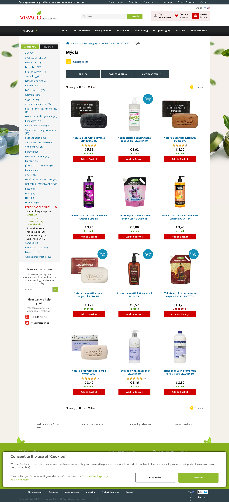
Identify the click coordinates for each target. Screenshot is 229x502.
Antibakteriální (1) (36, 224)
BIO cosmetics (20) (35, 90)
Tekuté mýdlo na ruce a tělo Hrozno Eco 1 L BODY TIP (134, 217)
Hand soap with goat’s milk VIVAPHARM (134, 372)
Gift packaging (161, 30)
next (199, 87)
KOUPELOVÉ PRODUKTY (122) (41, 207)
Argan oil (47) (32, 99)
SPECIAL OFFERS (81, 30)
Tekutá (83, 74)
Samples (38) (31, 242)
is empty (204, 15)
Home (101, 2)
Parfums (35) (31, 85)
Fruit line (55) (31, 160)
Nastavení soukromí (89, 499)
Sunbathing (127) (33, 76)
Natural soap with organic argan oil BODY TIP (89, 295)
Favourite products (184, 15)
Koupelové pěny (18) (36, 235)
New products (103, 30)
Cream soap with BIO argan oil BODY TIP (134, 295)
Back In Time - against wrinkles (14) (41, 110)
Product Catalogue (186, 2)
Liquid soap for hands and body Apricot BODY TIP (180, 217)
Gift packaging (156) (35, 80)
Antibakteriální (152, 74)
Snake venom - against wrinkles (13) (41, 132)
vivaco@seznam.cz (40, 322)
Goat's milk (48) (33, 94)
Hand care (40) (32, 202)
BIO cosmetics (199, 30)
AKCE (64, 30)
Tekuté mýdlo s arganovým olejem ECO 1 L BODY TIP (180, 295)
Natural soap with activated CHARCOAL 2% (89, 139)
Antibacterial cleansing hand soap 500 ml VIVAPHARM (134, 139)
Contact (203, 2)
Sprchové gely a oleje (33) (39, 211)
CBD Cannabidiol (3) (35, 137)
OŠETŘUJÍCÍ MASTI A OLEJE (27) (41, 184)
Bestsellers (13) (33, 67)
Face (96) (30, 188)
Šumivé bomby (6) (35, 228)
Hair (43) (29, 197)
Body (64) (30, 193)
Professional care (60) (36, 247)
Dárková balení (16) (36, 238)
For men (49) (31, 170)
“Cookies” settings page (95, 476)
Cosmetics (133, 2)
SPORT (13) (31, 174)
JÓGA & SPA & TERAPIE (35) (39, 165)
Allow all (198, 477)
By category (30, 46)
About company (116, 2)
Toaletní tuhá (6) (35, 221)
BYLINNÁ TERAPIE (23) (37, 156)
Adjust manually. (19, 479)
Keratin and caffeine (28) (37, 125)
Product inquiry (180, 314)
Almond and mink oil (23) (38, 104)
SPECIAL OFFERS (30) (36, 57)
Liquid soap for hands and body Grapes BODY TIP (89, 217)
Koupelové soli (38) (36, 231)
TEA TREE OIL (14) (34, 147)
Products (29, 30)
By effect (48, 46)
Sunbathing (141, 30)
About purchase (151, 2)
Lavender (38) (32, 151)
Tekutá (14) (33, 218)
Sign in (166, 15)
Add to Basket (89, 159)
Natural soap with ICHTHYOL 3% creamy (180, 139)
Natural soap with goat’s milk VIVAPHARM (89, 372)
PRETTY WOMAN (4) (35, 71)
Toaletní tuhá (117, 74)
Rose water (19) (33, 120)
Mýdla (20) (32, 214)
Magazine (168, 2)
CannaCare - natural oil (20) (39, 142)
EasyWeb (33, 499)
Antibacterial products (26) (38, 256)
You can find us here (190, 492)
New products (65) (34, 62)
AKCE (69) (30, 53)
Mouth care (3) (32, 252)
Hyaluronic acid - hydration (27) (41, 116)
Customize (155, 477)
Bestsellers (123, 30)
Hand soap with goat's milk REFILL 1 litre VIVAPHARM (180, 372)
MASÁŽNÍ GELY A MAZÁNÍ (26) (41, 179)
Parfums (181, 30)
